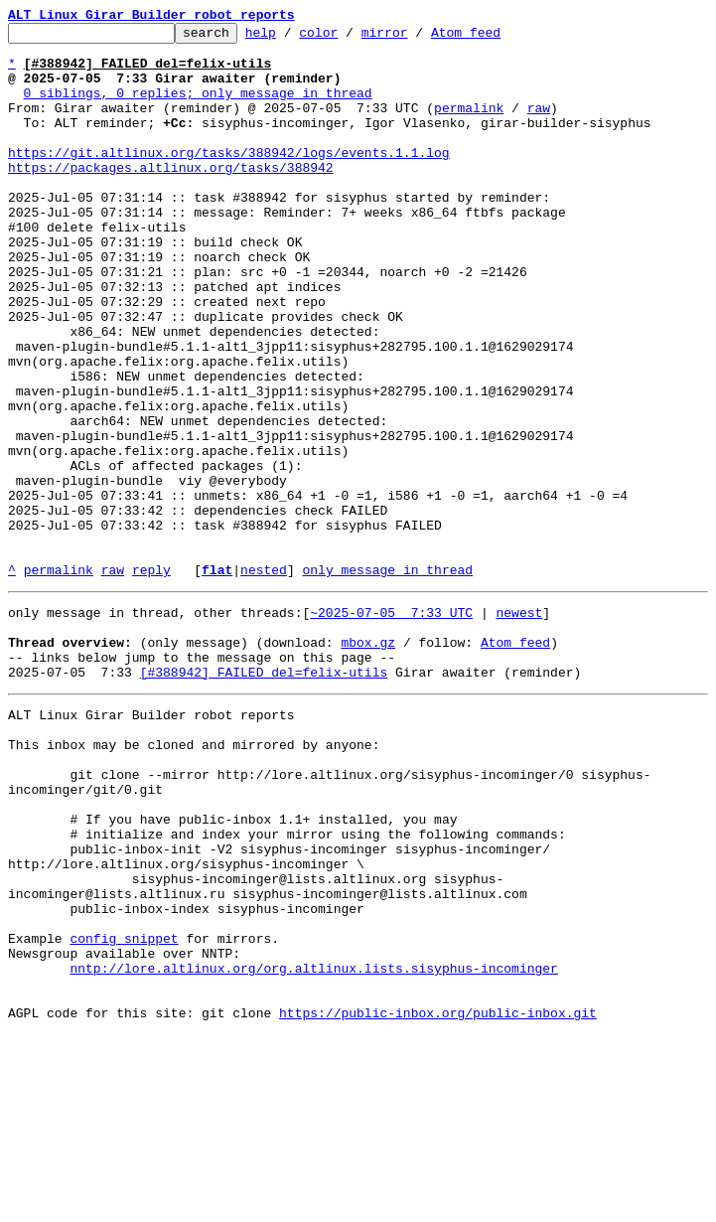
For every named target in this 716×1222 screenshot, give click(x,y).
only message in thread (387, 679)
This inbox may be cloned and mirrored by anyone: (193, 878)
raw (538, 125)
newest (519, 725)
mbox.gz (368, 761)
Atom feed (496, 38)
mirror (415, 38)
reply (151, 679)
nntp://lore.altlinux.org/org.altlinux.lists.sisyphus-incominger (313, 1146)
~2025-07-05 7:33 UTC (391, 725)
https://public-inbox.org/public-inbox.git (438, 1200)
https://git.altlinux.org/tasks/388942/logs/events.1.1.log (229, 179)
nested (263, 679)
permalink (468, 125)
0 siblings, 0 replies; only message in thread (198, 107)
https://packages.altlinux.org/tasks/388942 (171, 197)
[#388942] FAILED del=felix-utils (264, 797)
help (291, 38)
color (349, 38)
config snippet (124, 1111)
